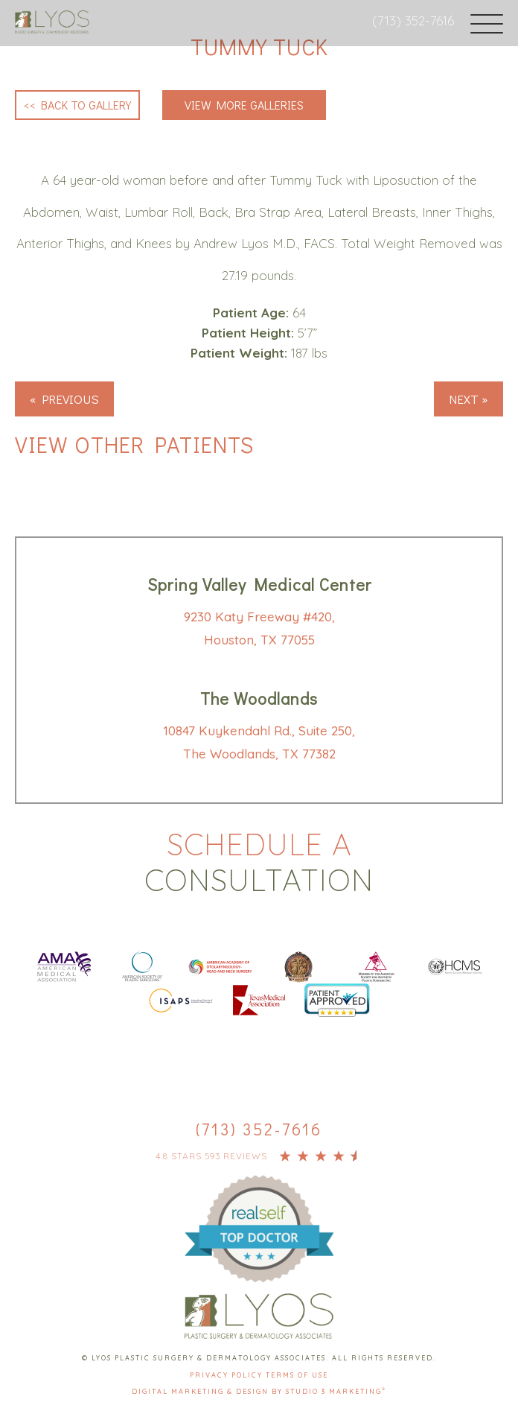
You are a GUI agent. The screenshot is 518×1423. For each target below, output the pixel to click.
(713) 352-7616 (413, 20)
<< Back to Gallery (77, 104)
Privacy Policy (228, 1375)
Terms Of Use (297, 1375)
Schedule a (259, 862)
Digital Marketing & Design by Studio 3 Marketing (259, 1391)
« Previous (64, 399)
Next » (468, 399)
